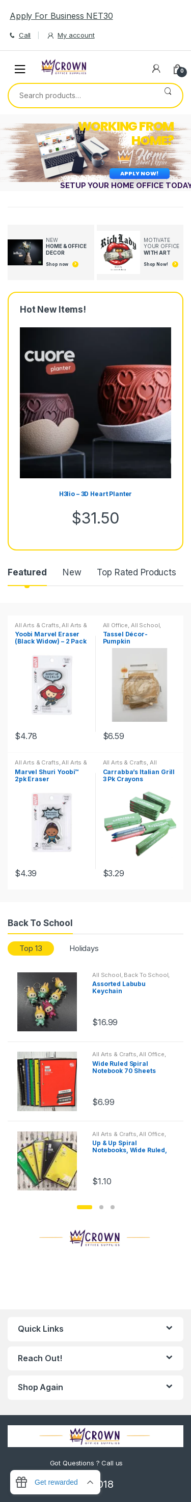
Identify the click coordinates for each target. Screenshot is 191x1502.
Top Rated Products (136, 572)
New (72, 572)
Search (167, 95)
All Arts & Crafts (37, 625)
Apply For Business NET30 (61, 16)
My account (70, 35)
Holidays (84, 948)
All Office (115, 625)
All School (145, 625)
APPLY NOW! (140, 173)
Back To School (146, 974)
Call (19, 35)
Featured (27, 572)
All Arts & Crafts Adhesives (51, 628)
